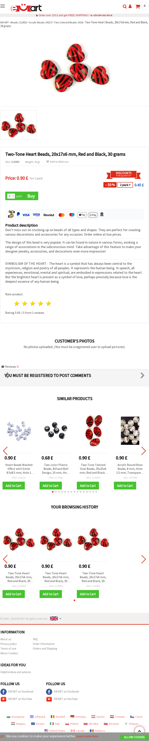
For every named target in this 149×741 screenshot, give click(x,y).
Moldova (97, 731)
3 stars (33, 304)
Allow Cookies (134, 737)
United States (54, 731)
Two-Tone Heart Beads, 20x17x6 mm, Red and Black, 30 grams (19, 578)
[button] (53, 492)
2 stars (25, 304)
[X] (2, 736)
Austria (98, 717)
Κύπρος (131, 724)
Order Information (44, 644)
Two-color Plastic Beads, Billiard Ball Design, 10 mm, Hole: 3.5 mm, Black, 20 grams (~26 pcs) (56, 469)
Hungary (18, 724)
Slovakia (91, 724)
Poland (71, 724)
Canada (77, 731)
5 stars (49, 304)
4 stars (41, 304)
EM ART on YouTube (16, 700)
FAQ (35, 640)
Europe (37, 724)
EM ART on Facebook (16, 692)
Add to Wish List (57, 161)
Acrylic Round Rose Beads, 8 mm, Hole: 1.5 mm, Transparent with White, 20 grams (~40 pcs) (130, 469)
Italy (55, 724)
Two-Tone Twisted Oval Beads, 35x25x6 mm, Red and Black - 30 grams (93, 469)
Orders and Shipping (45, 649)
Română (58, 717)
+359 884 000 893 (101, 15)
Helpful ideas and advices (15, 673)
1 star (17, 304)
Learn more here (89, 736)
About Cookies (9, 654)
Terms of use (8, 649)
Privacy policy (8, 644)
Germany (78, 717)
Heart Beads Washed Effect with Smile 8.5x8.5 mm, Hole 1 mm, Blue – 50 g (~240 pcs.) (18, 469)
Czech (136, 717)
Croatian (117, 717)
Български (15, 717)
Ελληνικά (37, 717)
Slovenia (111, 724)
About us (5, 640)
